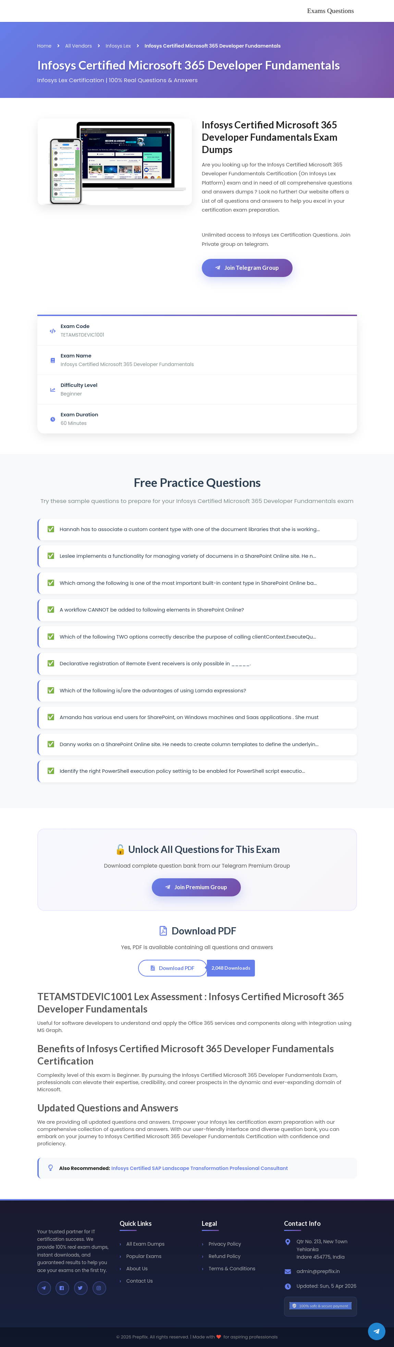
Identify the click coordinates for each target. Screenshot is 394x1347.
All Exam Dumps (145, 1244)
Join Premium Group (195, 887)
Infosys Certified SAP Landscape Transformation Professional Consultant (199, 1168)
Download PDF (172, 968)
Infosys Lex (118, 45)
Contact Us (139, 1280)
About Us (137, 1268)
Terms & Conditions (232, 1268)
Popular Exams (143, 1256)
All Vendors (78, 45)
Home (44, 45)
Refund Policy (225, 1256)
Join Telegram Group (246, 267)
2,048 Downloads (230, 968)
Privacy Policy (225, 1244)
